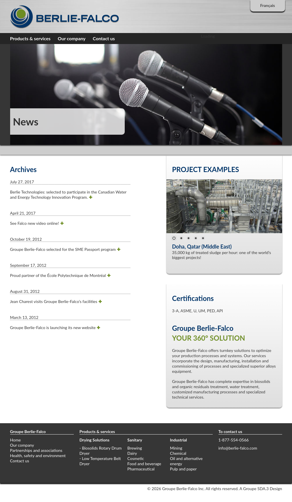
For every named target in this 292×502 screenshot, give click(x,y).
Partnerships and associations (36, 450)
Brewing (134, 448)
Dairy (132, 453)
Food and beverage (144, 463)
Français (267, 5)
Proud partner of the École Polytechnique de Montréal (60, 275)
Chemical (178, 453)
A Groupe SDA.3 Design (261, 488)
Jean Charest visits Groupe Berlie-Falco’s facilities (56, 301)
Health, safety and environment (38, 455)
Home (15, 439)
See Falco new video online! (37, 223)
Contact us (104, 38)
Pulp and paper (183, 468)
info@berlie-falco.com (237, 448)
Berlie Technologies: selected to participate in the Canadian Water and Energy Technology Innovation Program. (68, 194)
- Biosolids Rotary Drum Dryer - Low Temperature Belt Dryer (101, 456)
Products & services (30, 38)
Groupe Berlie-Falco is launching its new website (55, 327)
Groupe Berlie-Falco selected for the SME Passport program (65, 249)
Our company (72, 38)
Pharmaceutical (141, 468)
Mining (176, 448)
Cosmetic (135, 458)
